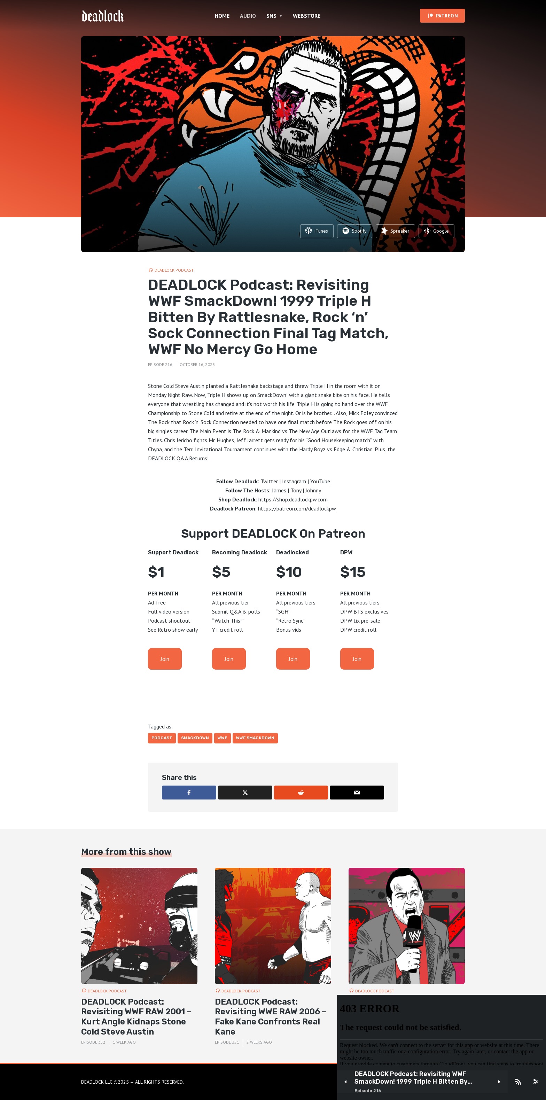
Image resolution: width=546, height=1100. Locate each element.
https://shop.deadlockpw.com (293, 499)
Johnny (313, 490)
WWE (222, 737)
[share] (535, 1081)
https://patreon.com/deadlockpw (297, 508)
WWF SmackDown (255, 737)
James (279, 490)
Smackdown (195, 737)
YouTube (320, 481)
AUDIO (248, 15)
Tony (295, 490)
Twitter (269, 481)
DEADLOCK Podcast (174, 270)
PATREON (447, 16)
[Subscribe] (518, 1081)
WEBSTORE (306, 15)
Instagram (294, 481)
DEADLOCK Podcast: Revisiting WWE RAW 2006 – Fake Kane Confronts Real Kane (270, 1017)
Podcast (161, 737)
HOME (222, 15)
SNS (271, 15)
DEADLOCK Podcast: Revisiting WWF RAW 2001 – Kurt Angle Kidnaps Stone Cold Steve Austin (136, 1017)
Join (165, 658)
